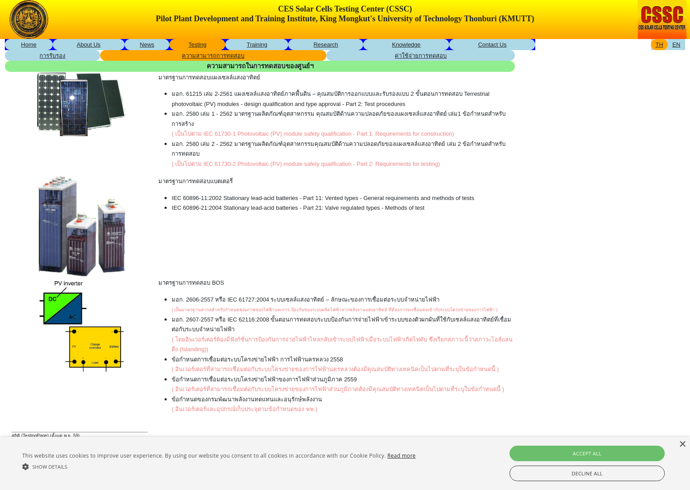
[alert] (345, 463)
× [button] (682, 444)
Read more (401, 455)
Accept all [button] (587, 453)
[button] (219, 466)
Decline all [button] (587, 473)
